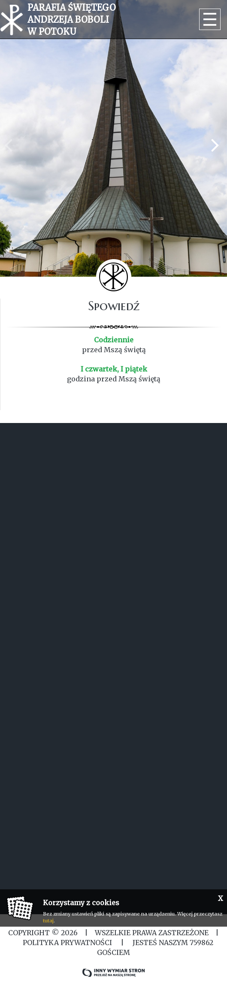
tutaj (48, 921)
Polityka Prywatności (67, 942)
